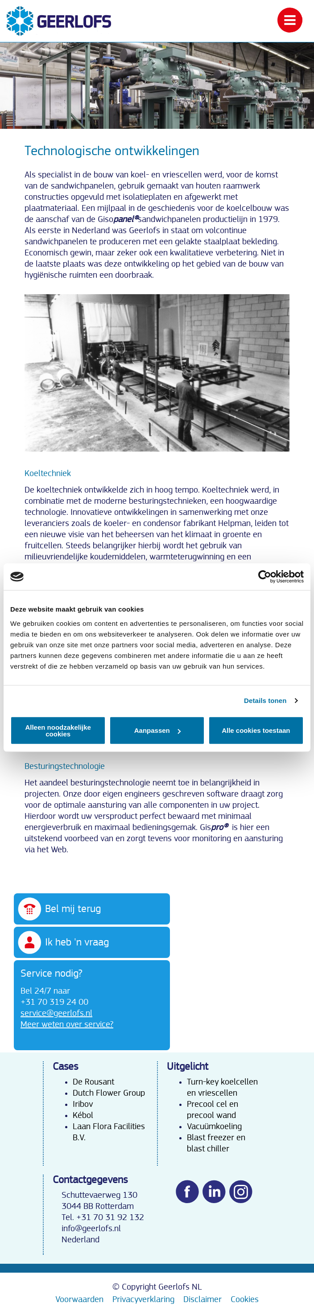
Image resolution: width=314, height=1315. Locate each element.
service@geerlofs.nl (56, 1013)
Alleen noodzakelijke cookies (58, 730)
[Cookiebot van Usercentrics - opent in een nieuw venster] (265, 577)
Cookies (245, 1299)
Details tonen (265, 700)
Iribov (83, 1104)
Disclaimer (202, 1299)
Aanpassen (157, 730)
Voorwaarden (79, 1299)
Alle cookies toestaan (256, 730)
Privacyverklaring (143, 1299)
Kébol (83, 1115)
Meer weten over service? (67, 1024)
